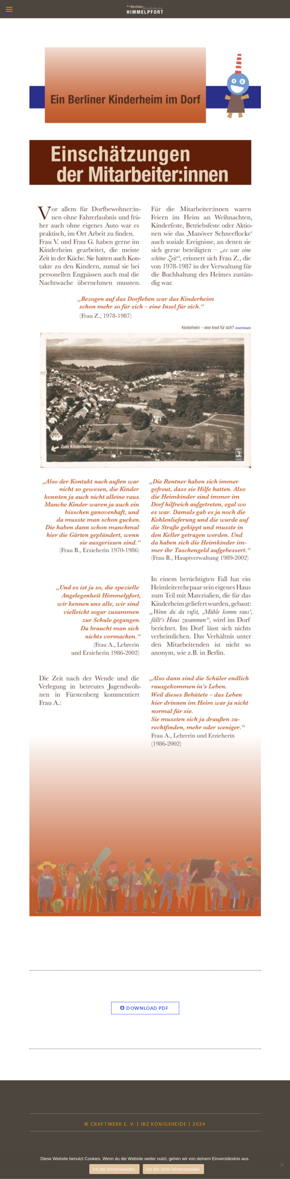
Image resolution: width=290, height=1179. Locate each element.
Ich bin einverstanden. (115, 1169)
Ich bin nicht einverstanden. (173, 1169)
